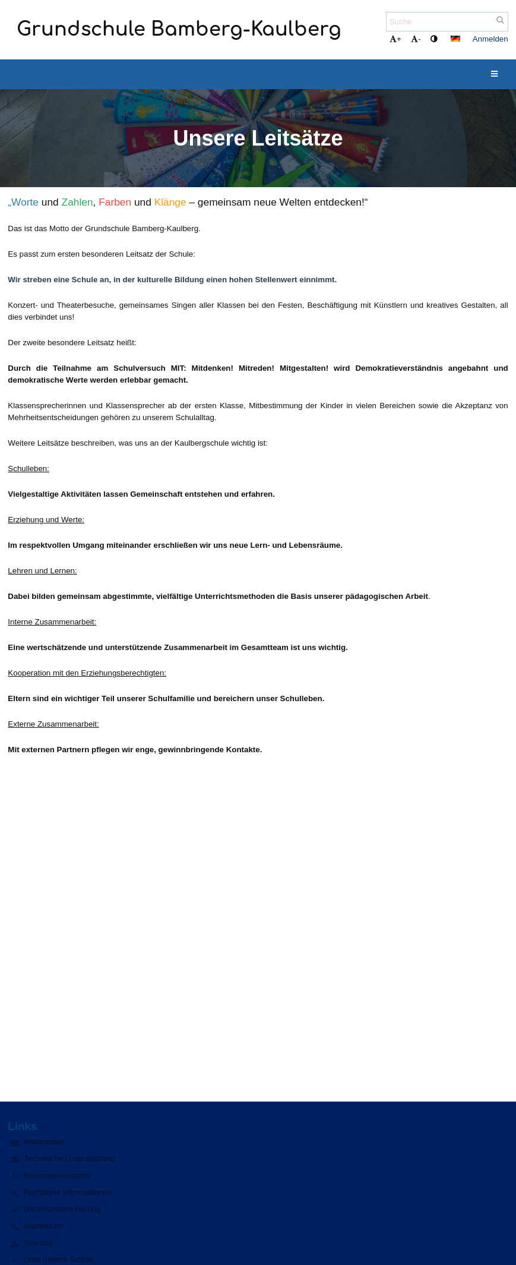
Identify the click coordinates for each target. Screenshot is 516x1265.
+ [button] (395, 38)
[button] (455, 38)
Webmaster (44, 1141)
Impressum (43, 1226)
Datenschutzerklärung (62, 1208)
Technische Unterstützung (69, 1158)
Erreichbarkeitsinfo (56, 1175)
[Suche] (447, 21)
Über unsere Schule (59, 1259)
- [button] (415, 38)
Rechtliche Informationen (67, 1192)
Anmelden (490, 38)
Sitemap (38, 1242)
